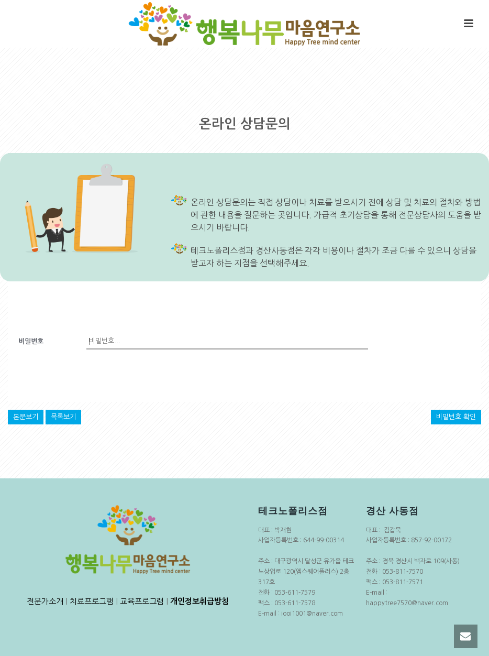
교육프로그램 (142, 601)
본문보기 (25, 416)
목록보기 (63, 416)
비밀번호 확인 (456, 416)
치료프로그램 (92, 601)
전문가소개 (45, 601)
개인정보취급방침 (199, 601)
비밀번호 (30, 341)
